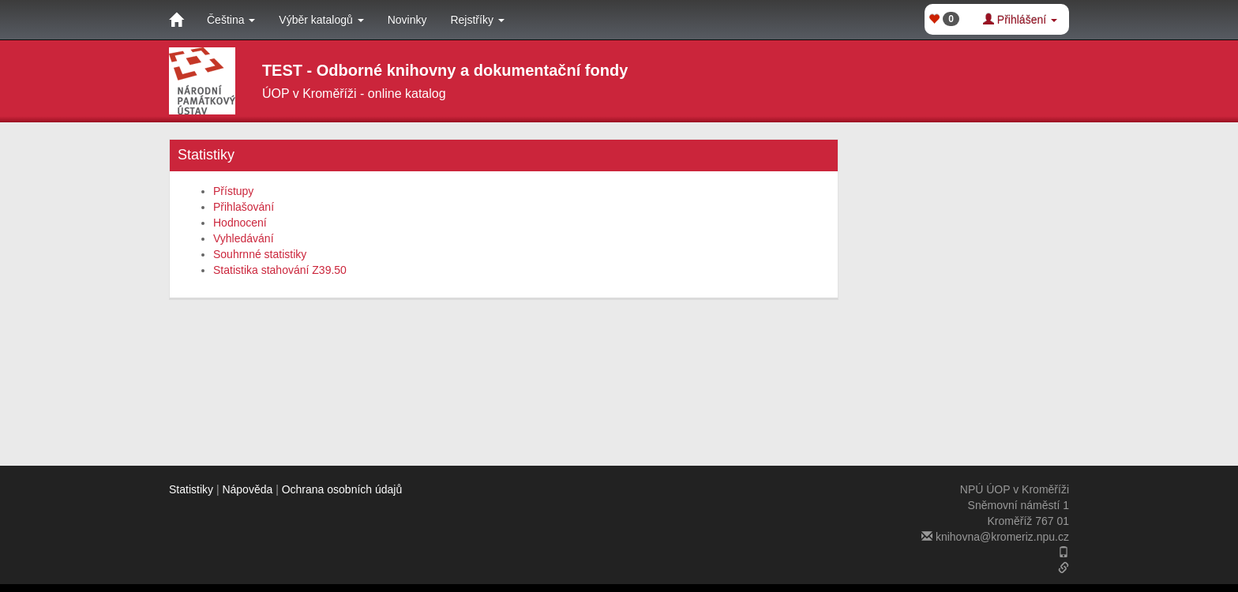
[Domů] (176, 19)
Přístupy (233, 191)
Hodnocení (240, 222)
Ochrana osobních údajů (342, 489)
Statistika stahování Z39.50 (280, 270)
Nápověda (247, 489)
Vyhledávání (243, 238)
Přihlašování (243, 206)
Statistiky (191, 489)
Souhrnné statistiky (259, 254)
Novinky (407, 19)
